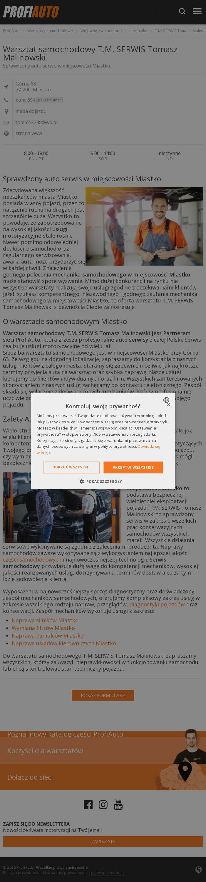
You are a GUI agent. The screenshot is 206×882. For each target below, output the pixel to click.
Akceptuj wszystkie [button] (133, 467)
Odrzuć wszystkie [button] (71, 467)
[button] (103, 481)
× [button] (168, 405)
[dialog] (103, 441)
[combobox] (167, 400)
